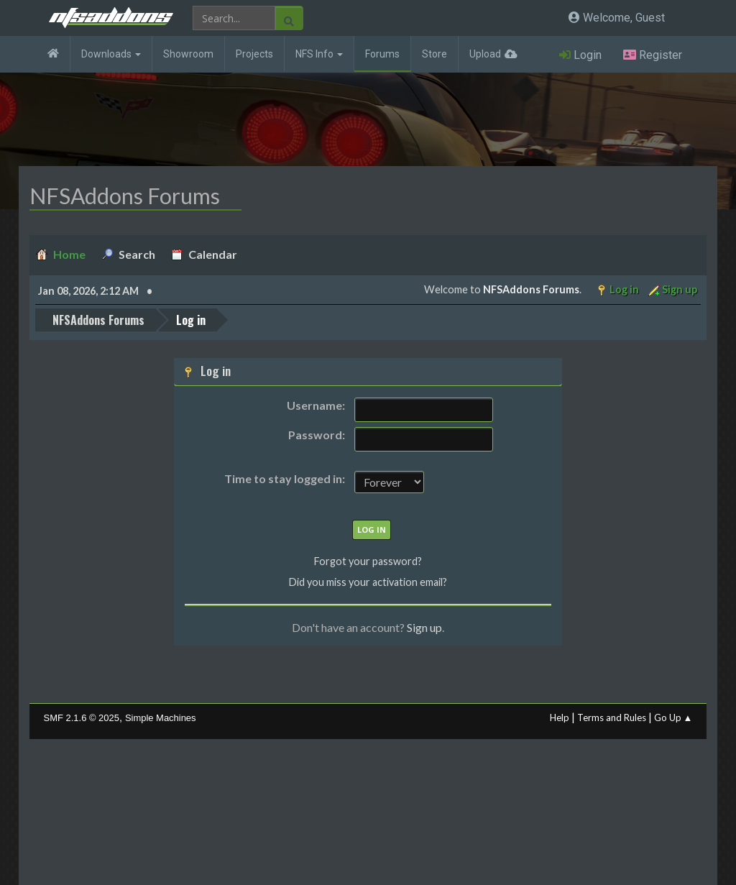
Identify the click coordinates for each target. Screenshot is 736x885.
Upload (485, 54)
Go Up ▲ (673, 717)
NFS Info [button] (319, 54)
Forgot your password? (368, 561)
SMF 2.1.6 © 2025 (81, 717)
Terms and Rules (611, 717)
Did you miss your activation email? (368, 582)
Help (559, 717)
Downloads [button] (111, 54)
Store (434, 54)
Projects (254, 54)
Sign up (424, 627)
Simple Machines (160, 717)
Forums (382, 54)
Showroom (188, 54)
